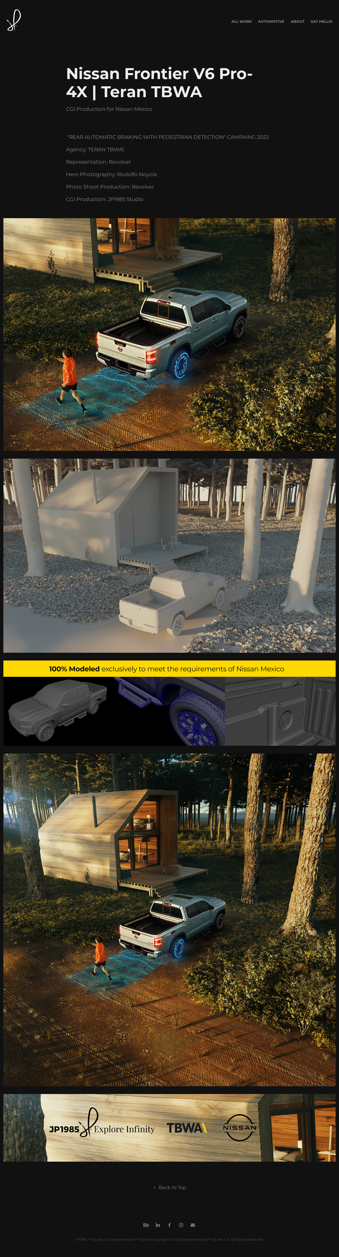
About (298, 21)
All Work (241, 21)
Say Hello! (322, 21)
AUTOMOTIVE (271, 21)
